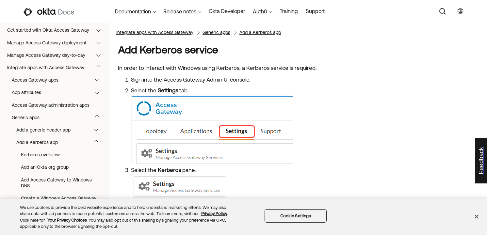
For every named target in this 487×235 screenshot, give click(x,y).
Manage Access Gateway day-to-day (57, 55)
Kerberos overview (40, 154)
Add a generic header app (60, 130)
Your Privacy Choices (67, 220)
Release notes (179, 11)
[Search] (442, 11)
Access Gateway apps (59, 80)
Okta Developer (227, 11)
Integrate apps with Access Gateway (57, 67)
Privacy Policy (214, 213)
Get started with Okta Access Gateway (57, 30)
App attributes (59, 92)
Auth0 (260, 11)
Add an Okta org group (45, 167)
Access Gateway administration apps (50, 105)
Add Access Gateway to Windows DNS (56, 182)
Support (315, 11)
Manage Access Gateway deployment (57, 43)
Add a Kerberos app (60, 142)
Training (289, 11)
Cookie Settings (295, 215)
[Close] (476, 216)
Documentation (133, 11)
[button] (100, 30)
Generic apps (59, 117)
